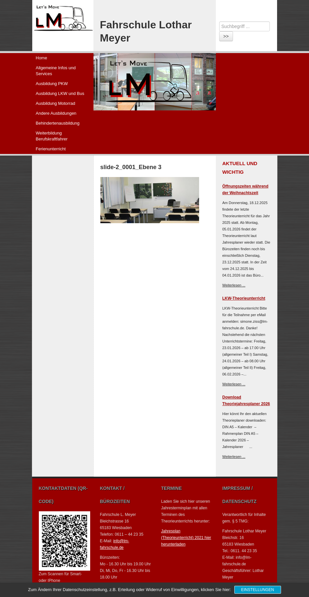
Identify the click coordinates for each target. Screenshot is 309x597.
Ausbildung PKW (52, 83)
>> (226, 36)
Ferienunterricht (51, 148)
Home (41, 57)
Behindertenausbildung (58, 123)
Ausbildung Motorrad (55, 103)
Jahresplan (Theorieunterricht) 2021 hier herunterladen (186, 538)
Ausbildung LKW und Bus (60, 93)
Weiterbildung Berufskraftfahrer (52, 136)
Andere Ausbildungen (56, 113)
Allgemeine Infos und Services (56, 70)
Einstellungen (257, 589)
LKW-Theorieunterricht (243, 298)
